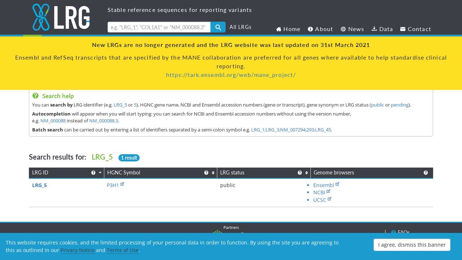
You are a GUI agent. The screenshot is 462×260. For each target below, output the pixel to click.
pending (400, 104)
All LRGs (241, 27)
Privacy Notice (78, 250)
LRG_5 (120, 104)
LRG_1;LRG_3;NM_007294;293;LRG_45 (291, 129)
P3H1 (99, 185)
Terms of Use (123, 250)
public (377, 104)
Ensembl (272, 185)
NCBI (307, 185)
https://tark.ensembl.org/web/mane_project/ (231, 74)
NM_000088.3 (103, 120)
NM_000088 (53, 120)
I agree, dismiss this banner (412, 244)
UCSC (336, 185)
